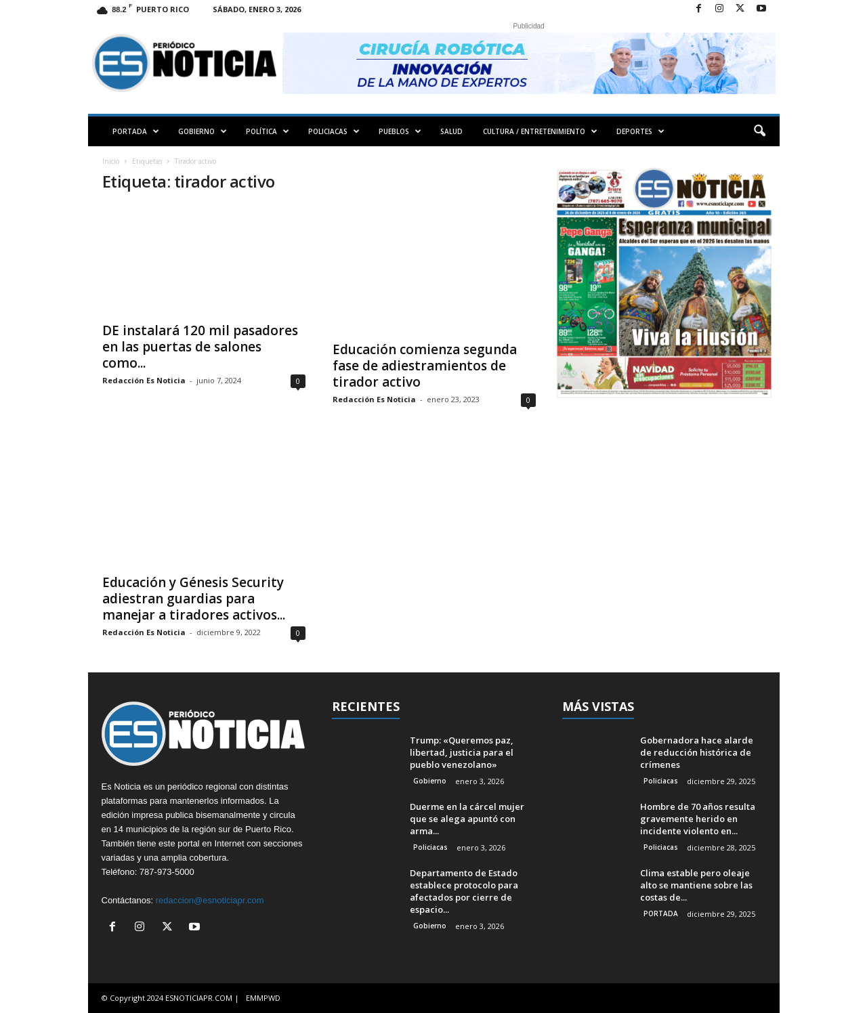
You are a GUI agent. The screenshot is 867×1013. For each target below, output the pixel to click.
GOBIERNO (202, 131)
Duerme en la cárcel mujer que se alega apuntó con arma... (467, 818)
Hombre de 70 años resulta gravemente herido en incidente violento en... (697, 818)
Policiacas (430, 847)
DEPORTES (640, 131)
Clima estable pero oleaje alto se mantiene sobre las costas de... (696, 885)
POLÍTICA (267, 131)
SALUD (451, 131)
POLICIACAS (334, 131)
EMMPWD (263, 998)
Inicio (110, 161)
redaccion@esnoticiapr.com (210, 900)
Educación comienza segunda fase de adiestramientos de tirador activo (425, 366)
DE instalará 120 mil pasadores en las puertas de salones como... (200, 347)
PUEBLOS (400, 131)
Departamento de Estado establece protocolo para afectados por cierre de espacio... (464, 891)
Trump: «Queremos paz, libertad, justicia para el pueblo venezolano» (461, 752)
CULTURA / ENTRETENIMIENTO (540, 131)
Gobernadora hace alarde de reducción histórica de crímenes (696, 752)
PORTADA (135, 131)
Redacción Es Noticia (144, 380)
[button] (759, 131)
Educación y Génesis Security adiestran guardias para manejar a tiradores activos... (193, 599)
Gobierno (429, 780)
